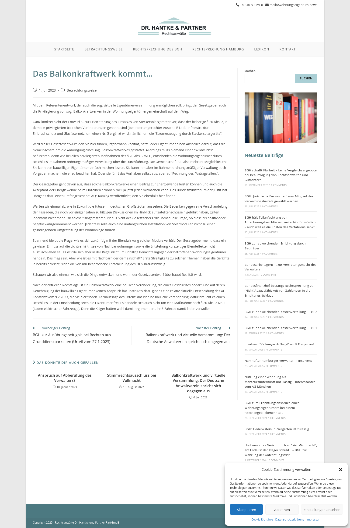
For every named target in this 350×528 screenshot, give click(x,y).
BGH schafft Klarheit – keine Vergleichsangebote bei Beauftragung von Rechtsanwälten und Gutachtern (281, 175)
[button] (340, 469)
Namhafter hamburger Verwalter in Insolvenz (278, 360)
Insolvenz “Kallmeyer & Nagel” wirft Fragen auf (279, 344)
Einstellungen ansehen (322, 509)
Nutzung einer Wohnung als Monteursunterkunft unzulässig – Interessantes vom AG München (280, 382)
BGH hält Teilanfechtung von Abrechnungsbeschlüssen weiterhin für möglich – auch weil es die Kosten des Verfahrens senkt (280, 222)
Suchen (250, 71)
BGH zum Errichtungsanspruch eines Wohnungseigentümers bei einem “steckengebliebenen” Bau (272, 408)
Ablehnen (282, 509)
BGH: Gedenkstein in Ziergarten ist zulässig (277, 429)
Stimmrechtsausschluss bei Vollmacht (131, 377)
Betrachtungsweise (82, 90)
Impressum (313, 519)
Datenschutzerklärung (289, 519)
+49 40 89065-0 (250, 5)
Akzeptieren (246, 509)
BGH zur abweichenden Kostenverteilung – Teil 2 (281, 311)
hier (93, 144)
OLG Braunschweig (150, 264)
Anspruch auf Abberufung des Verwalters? (65, 377)
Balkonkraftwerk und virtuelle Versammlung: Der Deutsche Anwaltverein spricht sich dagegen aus (198, 382)
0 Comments (279, 185)
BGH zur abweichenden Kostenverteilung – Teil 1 (281, 328)
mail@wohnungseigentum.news (293, 5)
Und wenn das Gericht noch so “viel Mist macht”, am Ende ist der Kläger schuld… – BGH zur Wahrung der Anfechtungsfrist (281, 450)
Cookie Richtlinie (262, 519)
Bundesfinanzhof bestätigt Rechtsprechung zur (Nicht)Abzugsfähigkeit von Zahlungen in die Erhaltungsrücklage (280, 290)
